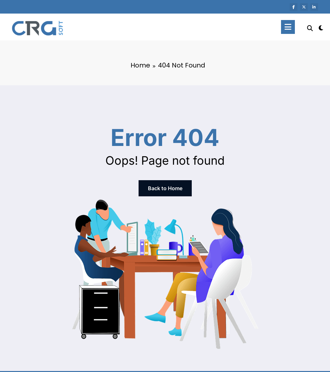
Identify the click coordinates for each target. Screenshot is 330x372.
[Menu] (288, 27)
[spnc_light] (321, 27)
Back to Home (165, 188)
